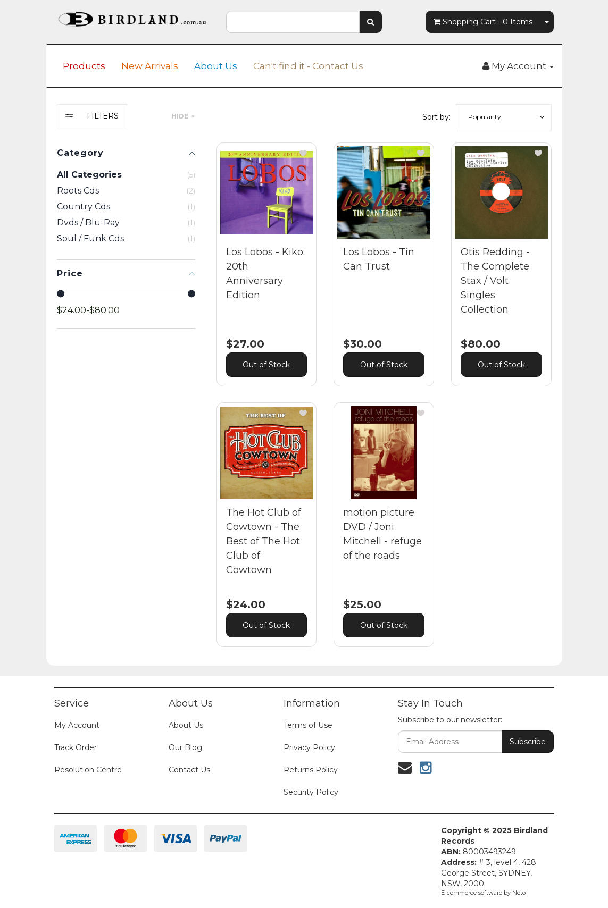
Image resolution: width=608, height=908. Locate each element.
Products (84, 66)
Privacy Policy (309, 747)
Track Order (75, 747)
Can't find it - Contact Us (308, 66)
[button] (504, 117)
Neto (519, 892)
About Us (215, 66)
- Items (483, 22)
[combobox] (293, 22)
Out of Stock (266, 364)
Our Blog (185, 747)
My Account (76, 725)
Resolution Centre (88, 770)
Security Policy (311, 792)
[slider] (60, 293)
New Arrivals (149, 66)
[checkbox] (126, 191)
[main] (384, 402)
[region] (126, 383)
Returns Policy (311, 770)
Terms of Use (308, 725)
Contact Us (189, 770)
